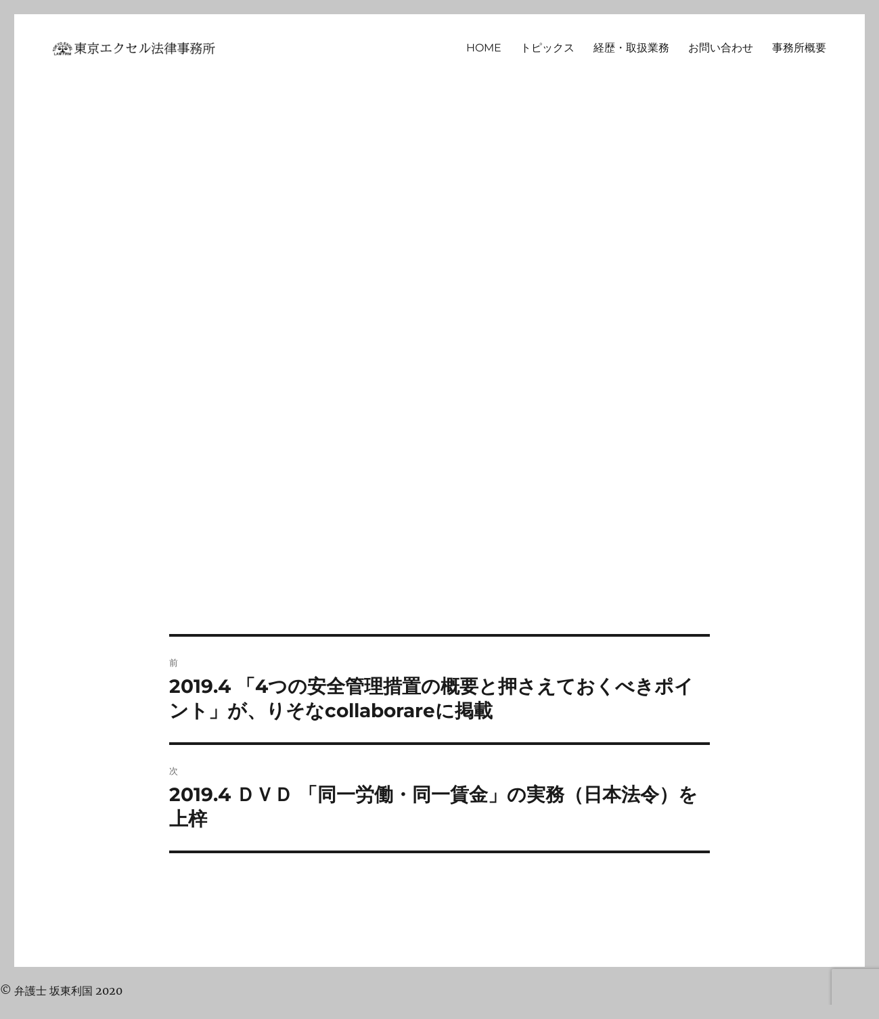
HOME (483, 47)
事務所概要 (799, 47)
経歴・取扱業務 (631, 47)
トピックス (547, 47)
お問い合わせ (720, 47)
